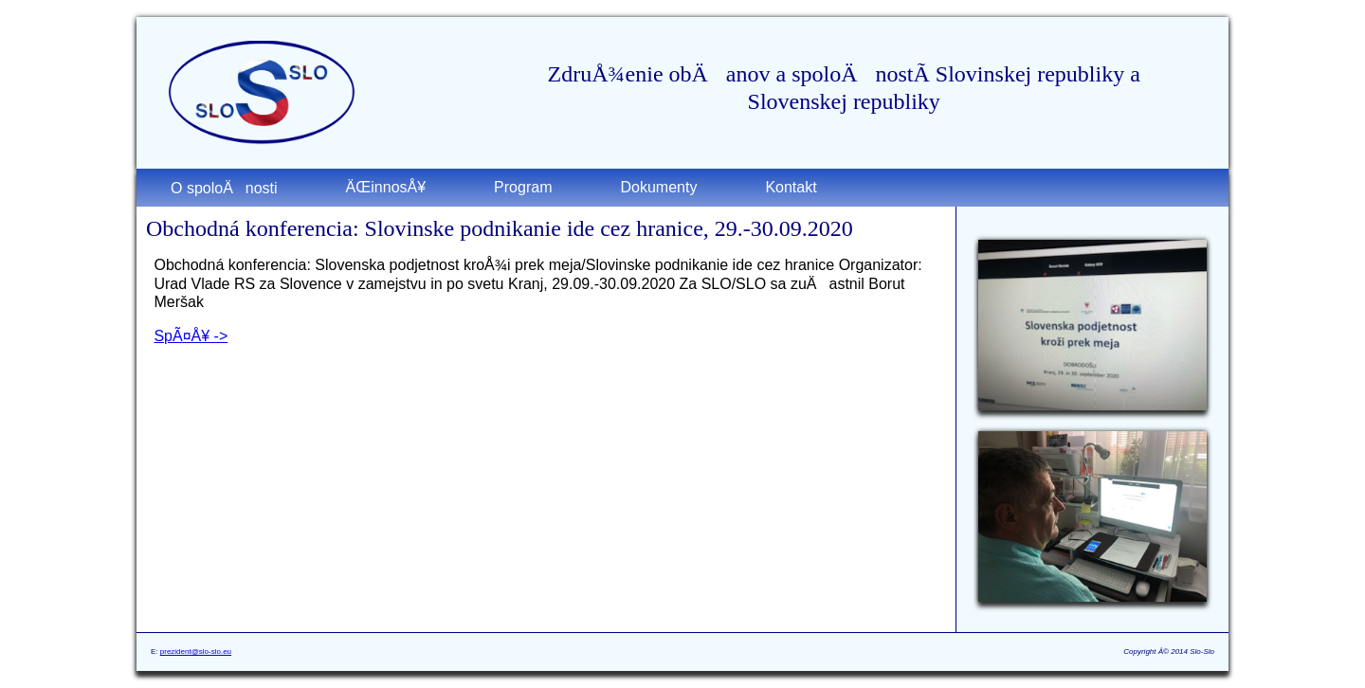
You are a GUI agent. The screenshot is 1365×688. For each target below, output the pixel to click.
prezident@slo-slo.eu (195, 651)
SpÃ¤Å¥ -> (191, 336)
